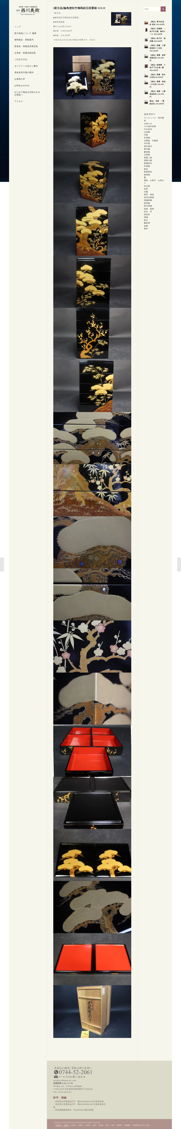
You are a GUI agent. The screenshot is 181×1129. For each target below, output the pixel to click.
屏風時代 (148, 163)
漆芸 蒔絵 (149, 194)
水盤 (146, 192)
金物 (146, 226)
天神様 (147, 155)
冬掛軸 (147, 138)
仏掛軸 (147, 132)
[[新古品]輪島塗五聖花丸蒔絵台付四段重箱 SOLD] (2, 564)
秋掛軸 (147, 203)
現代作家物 (149, 197)
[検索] (155, 9)
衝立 (146, 220)
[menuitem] (28, 27)
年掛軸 (147, 166)
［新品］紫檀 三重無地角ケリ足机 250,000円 (158, 48)
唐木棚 (147, 149)
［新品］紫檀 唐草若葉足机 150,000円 (158, 58)
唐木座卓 (148, 146)
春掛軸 (147, 175)
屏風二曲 (148, 158)
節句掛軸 (148, 206)
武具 (146, 189)
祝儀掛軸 (148, 200)
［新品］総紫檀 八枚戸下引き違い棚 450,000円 (158, 67)
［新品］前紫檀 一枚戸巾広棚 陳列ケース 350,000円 (158, 31)
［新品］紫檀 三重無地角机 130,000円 (158, 94)
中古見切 (148, 129)
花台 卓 (148, 211)
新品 (146, 169)
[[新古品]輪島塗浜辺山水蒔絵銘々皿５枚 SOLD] (179, 564)
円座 (146, 135)
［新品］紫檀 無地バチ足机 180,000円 (158, 84)
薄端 (146, 217)
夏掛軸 (147, 152)
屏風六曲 (148, 160)
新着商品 (148, 172)
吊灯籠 (147, 143)
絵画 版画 (149, 209)
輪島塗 (147, 223)
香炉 (146, 228)
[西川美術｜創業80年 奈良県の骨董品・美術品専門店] (28, 10)
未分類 (147, 186)
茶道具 (147, 214)
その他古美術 (150, 126)
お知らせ (148, 123)
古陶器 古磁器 (151, 140)
